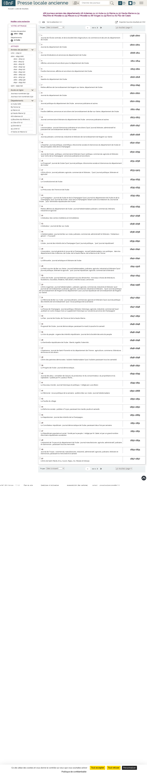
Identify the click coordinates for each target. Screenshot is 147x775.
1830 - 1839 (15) (19, 67)
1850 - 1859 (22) (19, 72)
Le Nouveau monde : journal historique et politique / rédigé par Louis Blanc (69, 385)
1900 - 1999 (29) (17, 86)
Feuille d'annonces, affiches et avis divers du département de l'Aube (66, 71)
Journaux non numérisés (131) (22, 97)
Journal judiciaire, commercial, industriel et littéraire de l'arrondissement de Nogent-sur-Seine (76, 137)
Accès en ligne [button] (17, 90)
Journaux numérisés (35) (20, 93)
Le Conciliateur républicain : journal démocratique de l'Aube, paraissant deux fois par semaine (76, 425)
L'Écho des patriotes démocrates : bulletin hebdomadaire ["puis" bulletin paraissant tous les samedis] (79, 360)
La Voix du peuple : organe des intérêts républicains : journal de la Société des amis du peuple (76, 334)
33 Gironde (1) (16, 126)
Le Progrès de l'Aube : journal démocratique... (58, 368)
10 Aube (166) (16, 104)
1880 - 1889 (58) (20, 80)
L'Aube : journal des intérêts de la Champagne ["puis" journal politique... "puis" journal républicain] (77, 243)
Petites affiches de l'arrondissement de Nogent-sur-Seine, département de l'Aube (71, 87)
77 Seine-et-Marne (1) (19, 132)
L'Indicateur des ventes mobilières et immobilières (60, 218)
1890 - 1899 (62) (20, 82)
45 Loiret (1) (15, 129)
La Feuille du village (48, 401)
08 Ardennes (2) (17, 116)
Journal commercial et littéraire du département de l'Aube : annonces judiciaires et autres (75, 119)
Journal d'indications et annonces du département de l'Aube (63, 55)
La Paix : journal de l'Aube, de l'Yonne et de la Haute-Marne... (63, 318)
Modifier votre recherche (20, 21)
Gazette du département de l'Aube (54, 79)
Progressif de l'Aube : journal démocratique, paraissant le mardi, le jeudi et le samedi (72, 326)
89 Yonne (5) (15, 107)
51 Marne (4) (15, 110)
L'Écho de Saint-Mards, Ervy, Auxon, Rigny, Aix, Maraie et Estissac (65, 461)
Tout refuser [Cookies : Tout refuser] (113, 768)
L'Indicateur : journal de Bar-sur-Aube (55, 226)
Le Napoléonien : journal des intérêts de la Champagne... (62, 417)
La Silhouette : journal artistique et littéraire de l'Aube (61, 260)
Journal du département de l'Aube (54, 47)
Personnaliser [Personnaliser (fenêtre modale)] (129, 768)
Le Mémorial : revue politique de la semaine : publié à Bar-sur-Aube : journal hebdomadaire (75, 393)
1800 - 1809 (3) (19, 59)
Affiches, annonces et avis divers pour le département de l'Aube (65, 63)
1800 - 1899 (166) (17, 56)
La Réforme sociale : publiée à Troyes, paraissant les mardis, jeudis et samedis (70, 409)
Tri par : (43, 27)
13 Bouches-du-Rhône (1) (20, 119)
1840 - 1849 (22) (19, 69)
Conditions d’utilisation (50, 485)
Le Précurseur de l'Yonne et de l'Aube (55, 190)
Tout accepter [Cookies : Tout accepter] (97, 768)
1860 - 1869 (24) (19, 75)
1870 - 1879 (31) (19, 77)
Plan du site (28, 485)
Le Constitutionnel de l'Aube (51, 182)
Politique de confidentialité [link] (74, 772)
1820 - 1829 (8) (19, 64)
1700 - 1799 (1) (16, 53)
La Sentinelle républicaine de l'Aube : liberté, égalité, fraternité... (65, 342)
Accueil (11, 9)
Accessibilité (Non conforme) (77, 485)
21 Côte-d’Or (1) (16, 122)
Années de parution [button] (19, 50)
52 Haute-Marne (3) (18, 113)
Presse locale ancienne (42, 3)
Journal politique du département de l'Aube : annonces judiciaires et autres (69, 103)
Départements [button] (17, 101)
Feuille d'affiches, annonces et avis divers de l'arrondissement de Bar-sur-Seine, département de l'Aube (80, 111)
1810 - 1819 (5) (19, 62)
